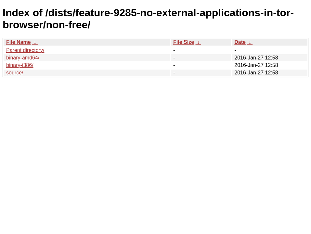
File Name (18, 42)
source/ (14, 72)
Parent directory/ (25, 50)
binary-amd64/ (22, 57)
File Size (183, 42)
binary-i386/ (19, 65)
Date (240, 42)
